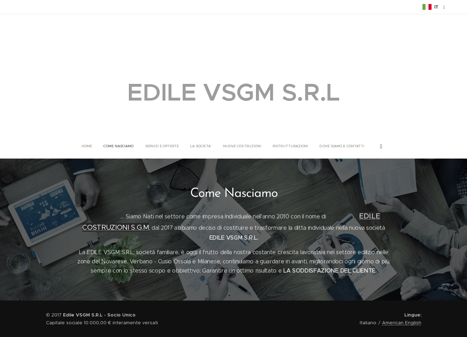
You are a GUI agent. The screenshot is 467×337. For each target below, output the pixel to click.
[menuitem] (197, 146)
